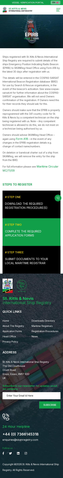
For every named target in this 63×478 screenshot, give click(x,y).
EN (55, 3)
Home (27, 38)
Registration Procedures (45, 331)
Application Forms (12, 331)
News (35, 336)
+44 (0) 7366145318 (21, 434)
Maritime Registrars (42, 326)
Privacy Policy (10, 341)
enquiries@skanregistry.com (20, 439)
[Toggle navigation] (58, 10)
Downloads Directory (43, 320)
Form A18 (22, 138)
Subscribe (49, 404)
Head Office (9, 336)
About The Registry (13, 326)
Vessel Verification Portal (28, 3)
